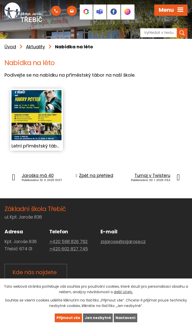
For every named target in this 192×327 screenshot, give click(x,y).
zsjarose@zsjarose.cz (123, 241)
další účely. (123, 292)
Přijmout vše (68, 317)
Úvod (10, 47)
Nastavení (126, 317)
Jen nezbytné (98, 317)
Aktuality (35, 47)
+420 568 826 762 (68, 241)
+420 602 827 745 (68, 249)
